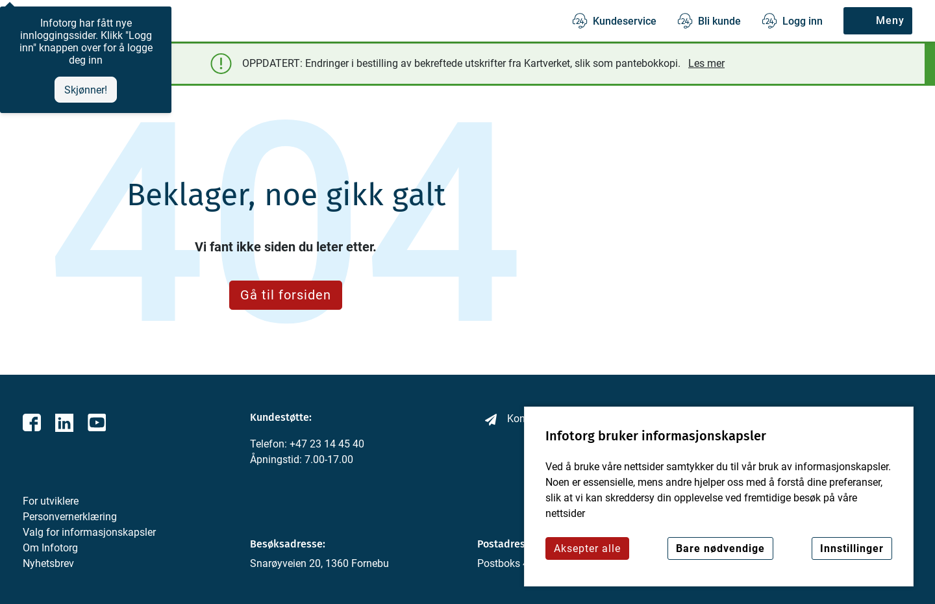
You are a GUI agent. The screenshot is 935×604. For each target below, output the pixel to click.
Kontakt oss (515, 419)
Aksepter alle (587, 548)
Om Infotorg (50, 548)
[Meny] (877, 20)
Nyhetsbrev (48, 563)
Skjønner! (85, 90)
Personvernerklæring (70, 516)
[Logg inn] (792, 21)
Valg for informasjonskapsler (89, 532)
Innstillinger (852, 548)
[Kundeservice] (614, 21)
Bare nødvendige (720, 548)
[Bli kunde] (709, 21)
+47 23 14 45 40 (327, 444)
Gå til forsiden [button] (285, 295)
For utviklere (51, 501)
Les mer (706, 63)
